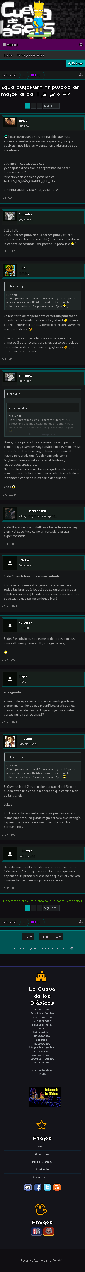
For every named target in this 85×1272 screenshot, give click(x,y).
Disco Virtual (42, 1162)
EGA (27, 936)
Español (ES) (49, 936)
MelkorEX (25, 622)
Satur (25, 560)
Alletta (27, 851)
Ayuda (32, 948)
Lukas (28, 738)
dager (23, 676)
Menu (10, 44)
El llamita (25, 214)
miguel (23, 120)
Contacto (18, 948)
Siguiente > (51, 105)
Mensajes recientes (30, 55)
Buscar (8, 55)
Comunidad (42, 1154)
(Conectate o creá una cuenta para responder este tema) (42, 901)
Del (24, 268)
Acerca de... (42, 1177)
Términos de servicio (53, 948)
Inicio (42, 1146)
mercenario (38, 511)
